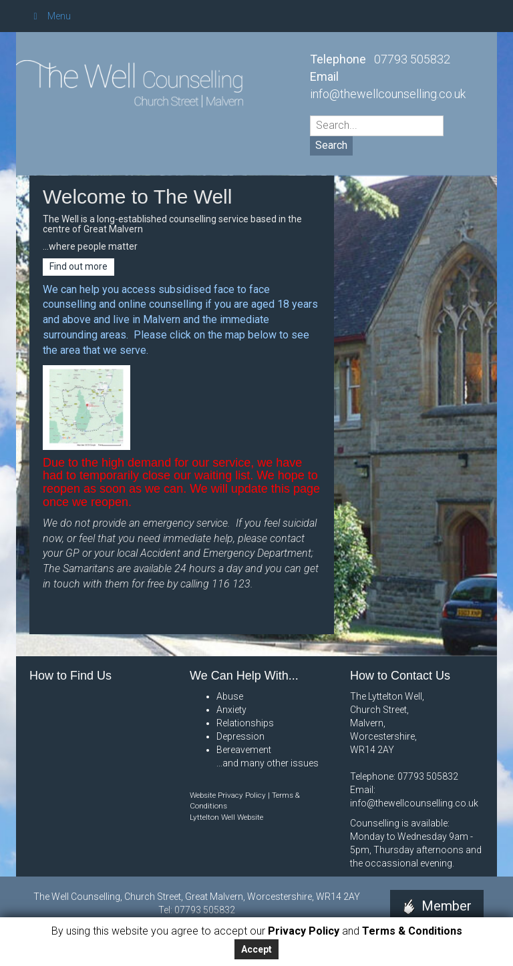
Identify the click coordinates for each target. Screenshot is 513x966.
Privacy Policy (302, 931)
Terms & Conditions (412, 931)
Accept (256, 949)
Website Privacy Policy (228, 795)
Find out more (78, 266)
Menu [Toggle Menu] (50, 16)
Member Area (437, 915)
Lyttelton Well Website (226, 817)
